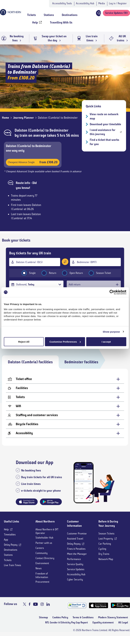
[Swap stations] (65, 261)
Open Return (70, 273)
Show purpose (111, 331)
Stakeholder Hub (44, 537)
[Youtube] (35, 604)
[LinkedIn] (48, 604)
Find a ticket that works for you (104, 142)
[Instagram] (42, 604)
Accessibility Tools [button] (62, 3)
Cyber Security (75, 579)
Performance (74, 559)
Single (26, 273)
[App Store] (98, 605)
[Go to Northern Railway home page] (10, 14)
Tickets (8, 560)
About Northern (45, 521)
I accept (106, 341)
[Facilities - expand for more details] (65, 388)
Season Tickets (106, 533)
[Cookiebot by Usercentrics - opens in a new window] (111, 292)
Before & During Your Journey (108, 523)
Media (101, 3)
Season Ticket (97, 273)
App (6, 539)
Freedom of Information (41, 575)
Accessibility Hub (85, 3)
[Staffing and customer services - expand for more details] (65, 415)
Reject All (23, 341)
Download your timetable (105, 124)
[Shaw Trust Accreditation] (76, 605)
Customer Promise (77, 533)
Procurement (42, 581)
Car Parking (104, 543)
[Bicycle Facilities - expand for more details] (65, 424)
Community (41, 553)
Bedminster (58, 130)
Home (5, 117)
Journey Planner (23, 117)
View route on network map (104, 116)
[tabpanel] (65, 407)
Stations (8, 554)
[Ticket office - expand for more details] (65, 379)
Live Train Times (12, 565)
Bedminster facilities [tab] (81, 362)
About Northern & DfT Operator (46, 531)
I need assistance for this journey (102, 132)
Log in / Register (118, 3)
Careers (39, 548)
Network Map (105, 559)
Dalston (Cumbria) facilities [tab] (30, 362)
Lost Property (105, 538)
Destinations (10, 549)
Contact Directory (44, 558)
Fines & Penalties (76, 548)
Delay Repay (10, 544)
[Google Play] (120, 605)
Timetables (10, 534)
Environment (42, 563)
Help (6, 529)
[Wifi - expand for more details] (65, 406)
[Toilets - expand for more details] (65, 397)
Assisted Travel (75, 538)
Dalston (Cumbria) (30, 130)
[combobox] (34, 262)
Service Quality (75, 564)
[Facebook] (29, 604)
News (38, 568)
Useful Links (11, 521)
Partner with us (43, 542)
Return (46, 273)
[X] (24, 604)
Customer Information (74, 523)
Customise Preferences (65, 341)
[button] (98, 13)
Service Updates (75, 569)
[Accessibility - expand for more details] (65, 433)
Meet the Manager (77, 553)
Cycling (102, 548)
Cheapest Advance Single (33, 162)
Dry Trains (103, 553)
